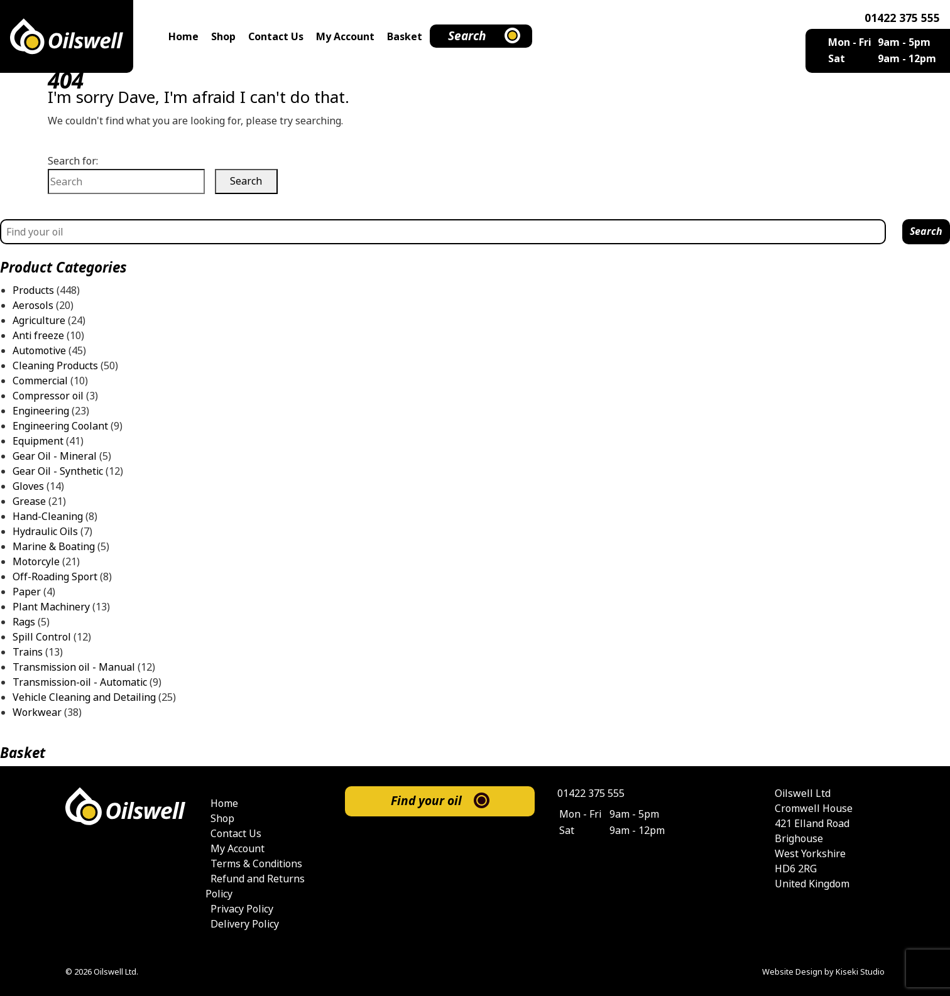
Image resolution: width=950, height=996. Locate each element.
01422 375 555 (902, 18)
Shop (223, 37)
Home (183, 37)
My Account (345, 37)
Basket (404, 37)
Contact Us (275, 37)
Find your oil (426, 801)
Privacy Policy (241, 909)
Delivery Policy (244, 924)
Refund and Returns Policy (255, 886)
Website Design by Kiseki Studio (823, 972)
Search (467, 36)
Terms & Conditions (256, 864)
